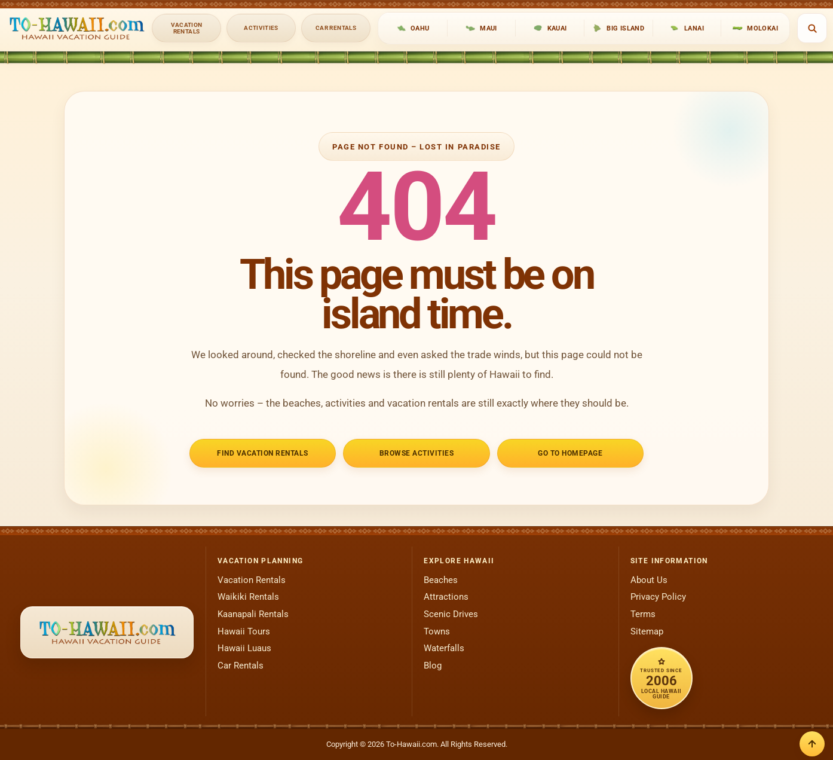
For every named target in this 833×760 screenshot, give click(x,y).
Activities (261, 28)
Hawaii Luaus (244, 648)
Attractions (446, 596)
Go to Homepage (570, 452)
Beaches (441, 580)
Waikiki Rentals (248, 596)
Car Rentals (336, 28)
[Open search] (812, 28)
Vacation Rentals (187, 28)
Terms (643, 614)
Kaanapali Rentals (253, 614)
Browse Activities (416, 452)
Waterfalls (444, 648)
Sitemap (646, 631)
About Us (648, 580)
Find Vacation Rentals (262, 452)
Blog (433, 665)
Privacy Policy (658, 596)
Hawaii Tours (244, 631)
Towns (437, 631)
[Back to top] (812, 743)
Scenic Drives (451, 614)
